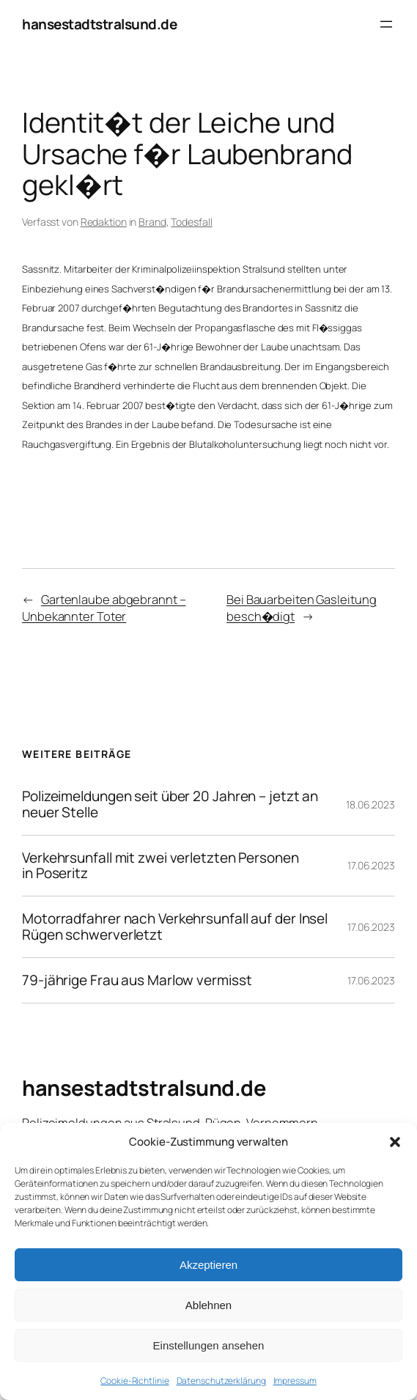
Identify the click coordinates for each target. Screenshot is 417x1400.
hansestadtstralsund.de (99, 24)
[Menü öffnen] (386, 24)
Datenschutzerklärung (221, 1380)
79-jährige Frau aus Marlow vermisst (137, 980)
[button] (395, 1142)
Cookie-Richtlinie (134, 1380)
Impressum (295, 1380)
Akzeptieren (208, 1265)
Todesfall (191, 222)
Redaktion (104, 222)
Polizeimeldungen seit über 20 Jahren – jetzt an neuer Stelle (170, 804)
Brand (152, 222)
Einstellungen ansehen (209, 1345)
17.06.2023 (371, 865)
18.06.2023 (370, 804)
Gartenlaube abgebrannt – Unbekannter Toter (104, 608)
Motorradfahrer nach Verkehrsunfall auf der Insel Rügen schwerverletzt (175, 927)
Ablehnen (208, 1305)
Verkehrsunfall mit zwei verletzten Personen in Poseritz (160, 866)
